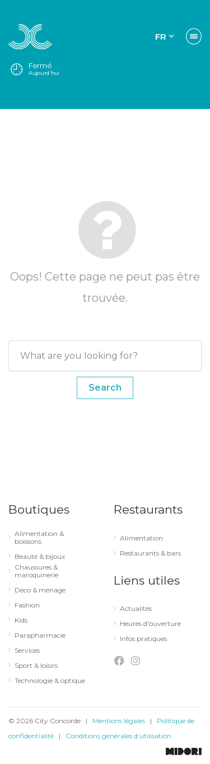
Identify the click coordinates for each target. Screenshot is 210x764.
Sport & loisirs (36, 666)
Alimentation (141, 538)
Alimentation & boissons (39, 537)
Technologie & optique (50, 681)
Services (27, 650)
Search (105, 387)
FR (160, 36)
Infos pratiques (143, 639)
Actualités (136, 609)
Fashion (27, 605)
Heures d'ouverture (150, 624)
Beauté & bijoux (40, 557)
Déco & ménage (40, 590)
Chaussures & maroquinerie (36, 571)
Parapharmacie (40, 635)
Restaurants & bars (150, 553)
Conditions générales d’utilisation (118, 736)
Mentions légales (118, 720)
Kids (21, 620)
